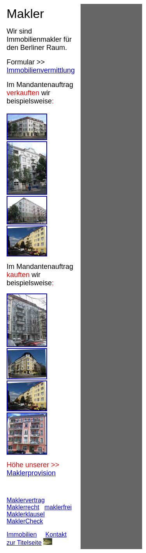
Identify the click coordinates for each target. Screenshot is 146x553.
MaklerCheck (25, 521)
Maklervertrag (26, 500)
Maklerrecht (23, 507)
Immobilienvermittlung (41, 70)
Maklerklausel (26, 514)
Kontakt (56, 534)
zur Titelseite (24, 542)
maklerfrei (58, 507)
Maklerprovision (31, 473)
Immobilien (22, 534)
